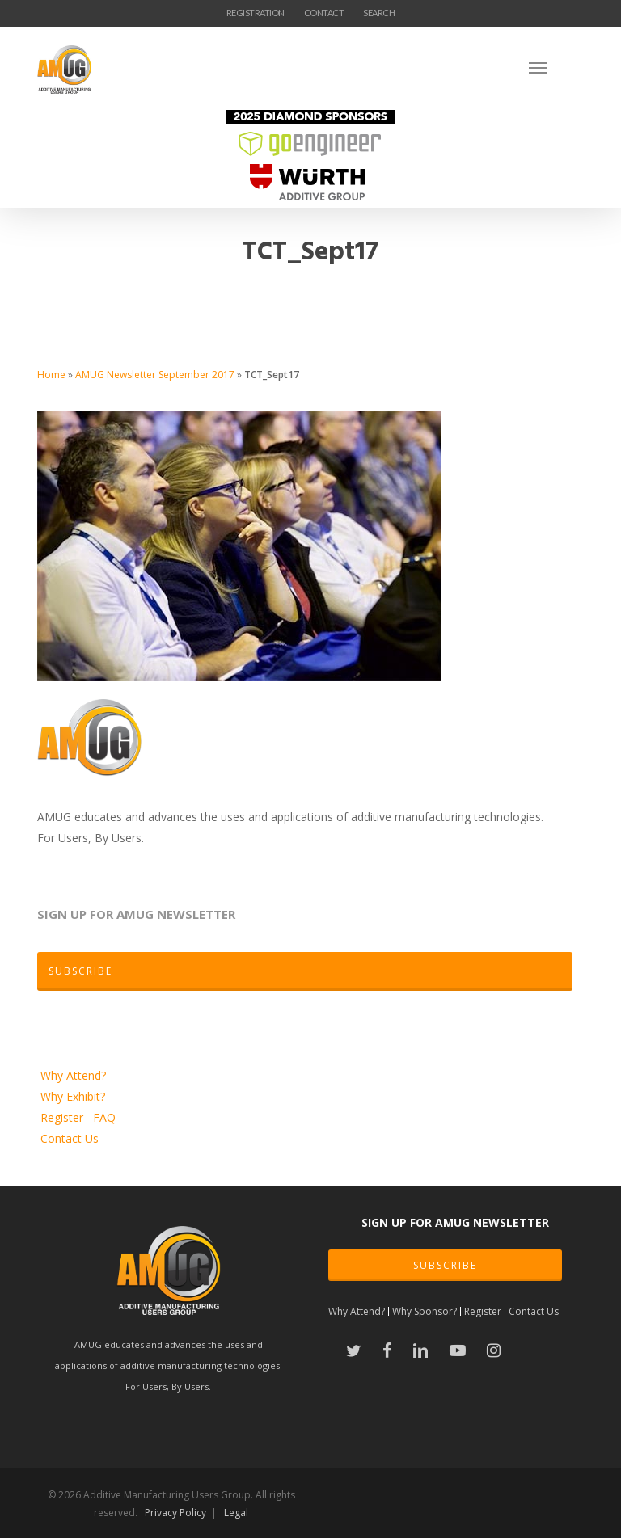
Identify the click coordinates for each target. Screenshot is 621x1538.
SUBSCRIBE (445, 1265)
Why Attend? (73, 1075)
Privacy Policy (175, 1512)
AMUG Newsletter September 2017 (154, 374)
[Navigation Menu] (556, 67)
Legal (236, 1512)
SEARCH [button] (379, 12)
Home (51, 374)
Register (63, 1117)
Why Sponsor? (424, 1311)
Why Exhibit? (72, 1096)
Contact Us (69, 1138)
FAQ (104, 1117)
